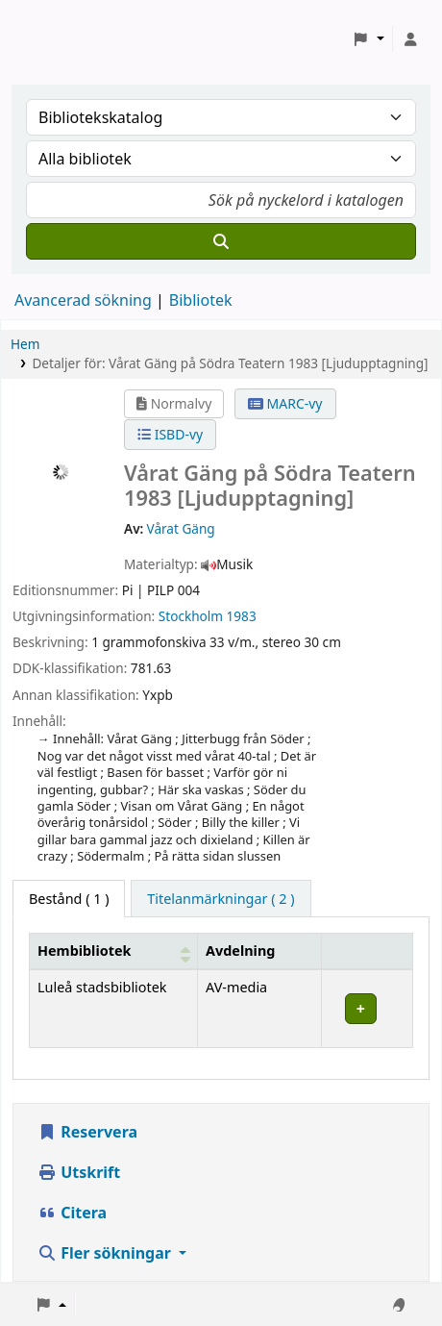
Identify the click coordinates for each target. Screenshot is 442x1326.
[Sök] (221, 241)
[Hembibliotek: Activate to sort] (114, 951)
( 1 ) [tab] (69, 898)
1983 (242, 616)
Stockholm (191, 616)
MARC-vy (285, 403)
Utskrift (78, 1172)
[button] (368, 39)
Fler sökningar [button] (106, 1252)
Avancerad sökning (83, 300)
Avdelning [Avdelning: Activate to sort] (240, 950)
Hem (25, 344)
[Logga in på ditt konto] (410, 39)
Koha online (63, 39)
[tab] (220, 899)
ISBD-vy (170, 434)
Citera (72, 1212)
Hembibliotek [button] (84, 950)
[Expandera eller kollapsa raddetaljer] (366, 1008)
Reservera (87, 1131)
